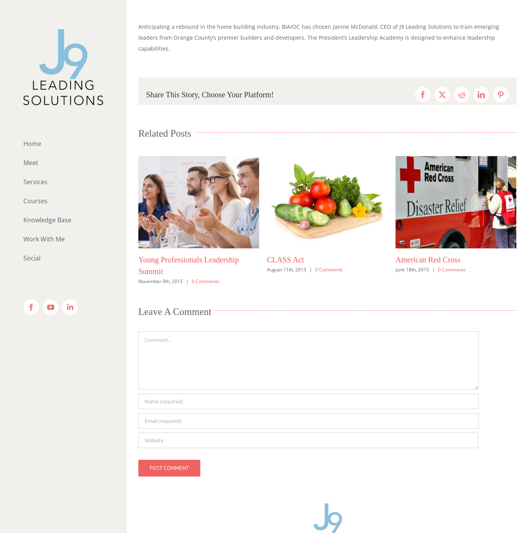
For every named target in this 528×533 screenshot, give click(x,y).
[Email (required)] (308, 421)
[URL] (308, 440)
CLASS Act (285, 259)
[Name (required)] (308, 401)
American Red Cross (428, 259)
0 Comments (205, 281)
